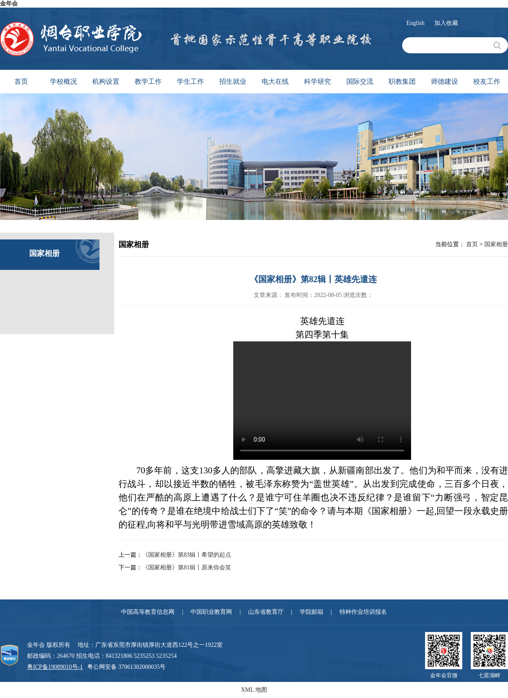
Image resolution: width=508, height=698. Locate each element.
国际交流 (359, 81)
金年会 (9, 3)
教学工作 (148, 81)
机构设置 (105, 81)
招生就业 (232, 81)
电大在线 (275, 81)
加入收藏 (446, 23)
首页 (21, 81)
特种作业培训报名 (363, 612)
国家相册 (496, 244)
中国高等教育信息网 (147, 612)
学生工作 (190, 81)
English (415, 23)
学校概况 (63, 81)
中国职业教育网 (211, 612)
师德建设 (444, 81)
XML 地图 (254, 690)
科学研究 (317, 81)
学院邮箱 (311, 612)
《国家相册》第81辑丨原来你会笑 (186, 567)
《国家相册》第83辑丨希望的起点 (186, 555)
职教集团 (402, 81)
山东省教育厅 (266, 612)
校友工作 (486, 81)
